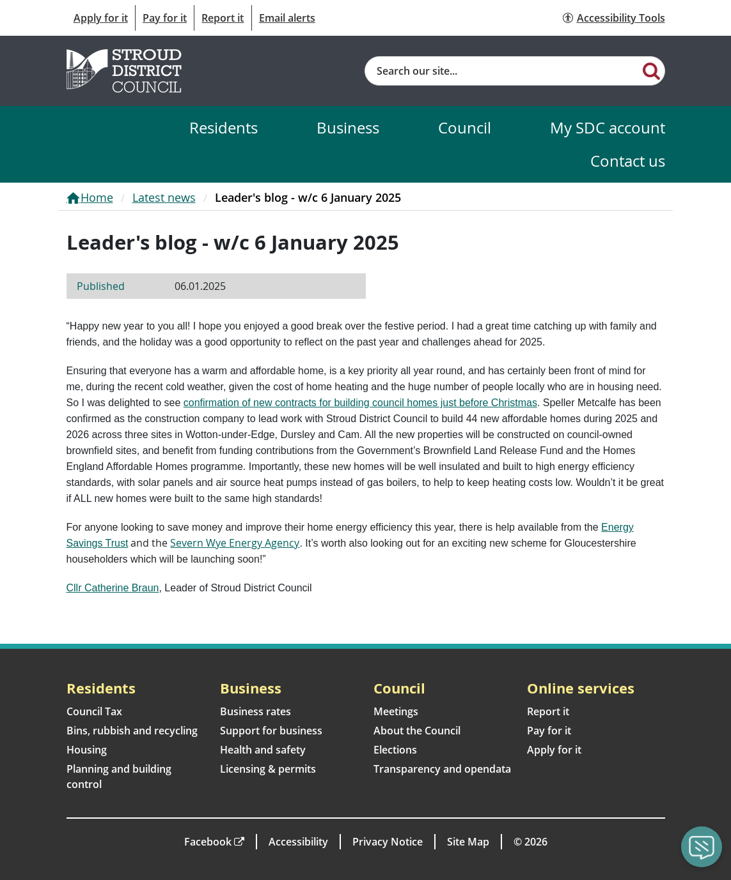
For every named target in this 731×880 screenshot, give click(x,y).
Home (97, 197)
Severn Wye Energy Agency (234, 543)
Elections (395, 750)
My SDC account (607, 127)
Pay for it (165, 18)
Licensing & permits (268, 769)
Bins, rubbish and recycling (132, 731)
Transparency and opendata (442, 769)
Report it (222, 18)
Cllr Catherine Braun (113, 587)
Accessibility (298, 842)
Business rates (255, 711)
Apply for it (101, 18)
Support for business (271, 731)
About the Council (416, 731)
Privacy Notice (387, 842)
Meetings (395, 711)
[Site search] (502, 71)
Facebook (208, 842)
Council (464, 127)
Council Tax (94, 711)
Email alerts (287, 18)
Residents (223, 127)
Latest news (164, 197)
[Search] (651, 70)
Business (348, 127)
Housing (87, 750)
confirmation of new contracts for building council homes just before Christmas (360, 402)
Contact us (627, 160)
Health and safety (263, 750)
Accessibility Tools (621, 18)
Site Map (468, 842)
